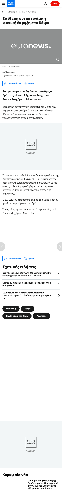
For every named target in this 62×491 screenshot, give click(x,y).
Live (55, 3)
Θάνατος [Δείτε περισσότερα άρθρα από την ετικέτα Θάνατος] (11, 308)
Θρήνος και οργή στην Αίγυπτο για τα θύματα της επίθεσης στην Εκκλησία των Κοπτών (26, 274)
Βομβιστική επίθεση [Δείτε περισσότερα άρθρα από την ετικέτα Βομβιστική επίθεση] (17, 316)
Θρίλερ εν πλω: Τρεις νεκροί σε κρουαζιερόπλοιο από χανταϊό (26, 284)
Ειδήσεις (11, 12)
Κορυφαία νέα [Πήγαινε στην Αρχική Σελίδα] (15, 475)
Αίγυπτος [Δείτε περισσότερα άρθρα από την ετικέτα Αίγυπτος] (42, 316)
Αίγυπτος (32, 12)
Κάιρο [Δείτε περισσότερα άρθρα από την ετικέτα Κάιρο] (28, 308)
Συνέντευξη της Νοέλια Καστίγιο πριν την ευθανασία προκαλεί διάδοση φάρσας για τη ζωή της (27, 295)
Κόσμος (21, 12)
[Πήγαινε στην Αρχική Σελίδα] (11, 3)
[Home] (3, 12)
